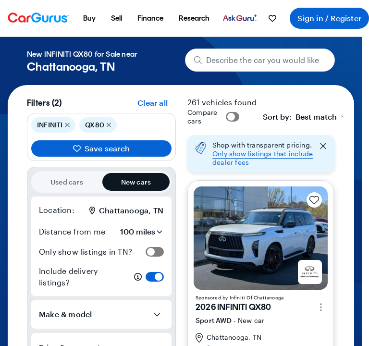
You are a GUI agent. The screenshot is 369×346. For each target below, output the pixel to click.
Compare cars (202, 116)
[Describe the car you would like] (260, 60)
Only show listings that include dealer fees (262, 157)
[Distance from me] (137, 231)
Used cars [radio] (66, 182)
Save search (101, 148)
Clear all (152, 102)
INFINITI (53, 125)
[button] (261, 154)
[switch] (155, 252)
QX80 (98, 125)
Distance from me (72, 231)
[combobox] (305, 117)
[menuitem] (89, 18)
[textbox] (300, 117)
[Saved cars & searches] (272, 18)
